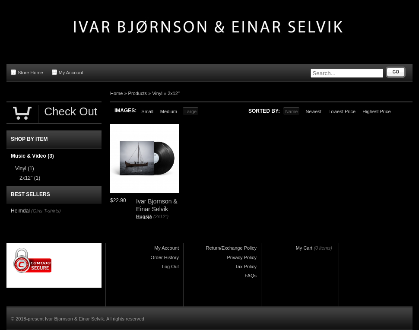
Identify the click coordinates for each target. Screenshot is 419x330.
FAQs (250, 275)
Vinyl (157, 93)
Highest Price (376, 111)
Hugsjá (144, 216)
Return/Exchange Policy (231, 248)
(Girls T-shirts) (46, 210)
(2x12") (160, 216)
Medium (168, 111)
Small (147, 111)
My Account (67, 72)
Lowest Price (342, 111)
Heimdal (20, 211)
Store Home (27, 72)
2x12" (174, 93)
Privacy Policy (242, 257)
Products (137, 93)
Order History (165, 257)
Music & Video (32, 156)
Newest (313, 111)
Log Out (170, 266)
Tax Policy (246, 266)
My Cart (304, 248)
